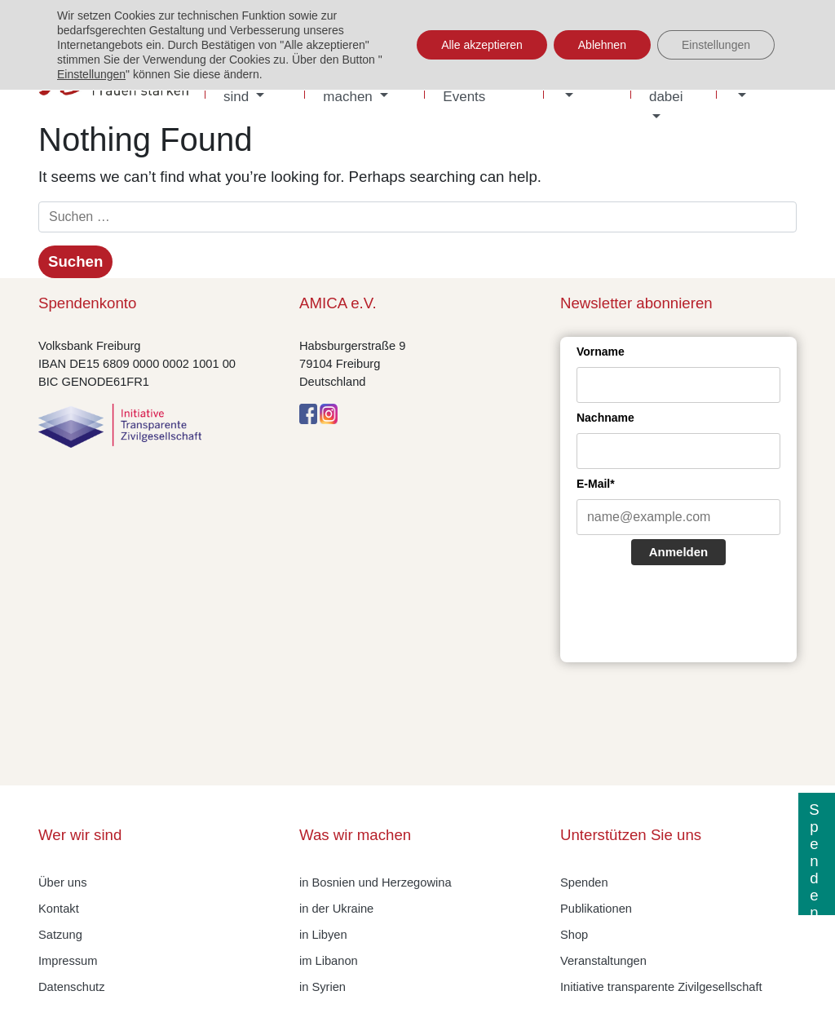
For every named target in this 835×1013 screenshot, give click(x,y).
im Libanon (328, 960)
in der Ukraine (336, 908)
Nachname (605, 417)
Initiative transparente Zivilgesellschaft (661, 986)
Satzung (60, 934)
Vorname (601, 351)
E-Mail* (596, 483)
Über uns (62, 882)
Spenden (584, 882)
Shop (574, 934)
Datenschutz (71, 986)
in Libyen (323, 934)
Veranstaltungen (603, 960)
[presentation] (700, 616)
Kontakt (58, 908)
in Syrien (322, 986)
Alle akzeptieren (482, 44)
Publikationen (596, 908)
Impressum (67, 960)
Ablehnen (602, 44)
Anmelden (679, 552)
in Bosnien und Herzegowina (375, 882)
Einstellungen (91, 74)
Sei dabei (666, 86)
